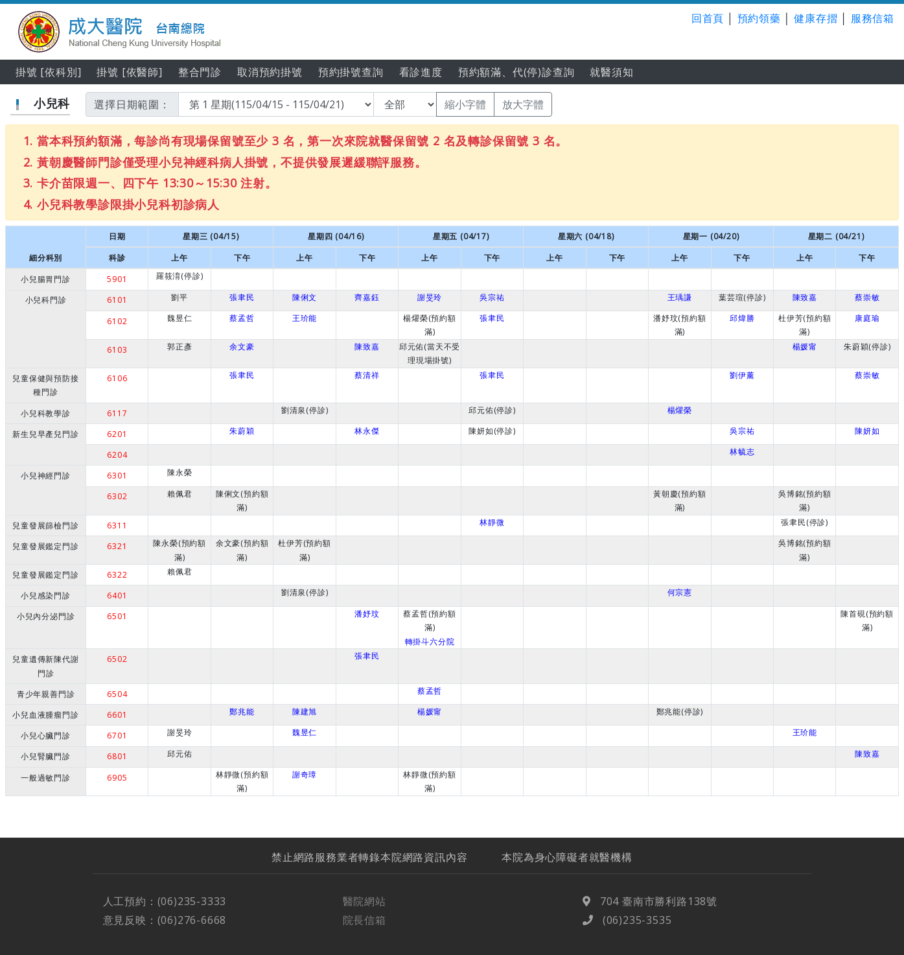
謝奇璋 (304, 774)
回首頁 (707, 18)
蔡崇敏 (867, 297)
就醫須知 (611, 72)
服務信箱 (872, 18)
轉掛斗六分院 (430, 641)
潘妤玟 (366, 613)
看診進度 (421, 72)
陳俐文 (304, 297)
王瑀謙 (679, 297)
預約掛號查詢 (351, 72)
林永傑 (366, 430)
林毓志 (742, 451)
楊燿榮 (679, 410)
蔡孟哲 (241, 318)
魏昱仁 (304, 732)
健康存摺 (815, 18)
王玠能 (304, 318)
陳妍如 (867, 430)
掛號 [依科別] (48, 72)
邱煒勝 (742, 318)
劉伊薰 (742, 375)
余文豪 (241, 346)
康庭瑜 (867, 318)
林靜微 (492, 522)
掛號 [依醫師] (129, 72)
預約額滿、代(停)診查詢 (516, 72)
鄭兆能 (241, 711)
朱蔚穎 (241, 430)
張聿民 (241, 297)
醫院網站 (364, 913)
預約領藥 (759, 18)
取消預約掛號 (270, 72)
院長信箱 (364, 932)
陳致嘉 (805, 297)
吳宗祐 (492, 297)
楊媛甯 (805, 346)
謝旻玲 (429, 297)
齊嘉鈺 (366, 297)
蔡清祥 (366, 375)
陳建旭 (304, 711)
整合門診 (200, 72)
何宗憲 (679, 592)
